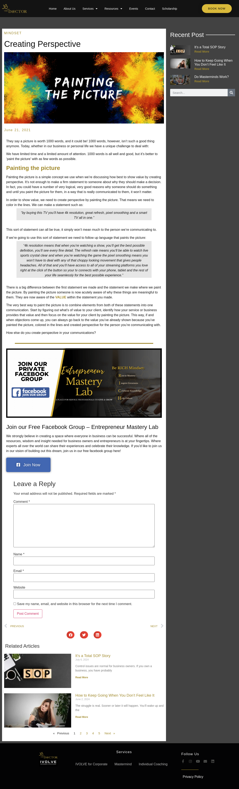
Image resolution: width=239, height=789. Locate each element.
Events (133, 8)
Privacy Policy (193, 776)
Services (90, 9)
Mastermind (123, 764)
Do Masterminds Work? (211, 77)
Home (53, 8)
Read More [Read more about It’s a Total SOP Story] (81, 677)
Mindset (13, 33)
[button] (70, 634)
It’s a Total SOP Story (92, 656)
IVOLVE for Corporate (91, 764)
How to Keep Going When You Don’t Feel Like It (114, 695)
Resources (113, 9)
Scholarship (169, 8)
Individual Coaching (153, 764)
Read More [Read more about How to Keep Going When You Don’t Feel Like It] (81, 717)
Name (18, 554)
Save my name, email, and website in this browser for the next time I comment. (74, 604)
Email (18, 571)
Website (19, 587)
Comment (21, 501)
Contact (150, 8)
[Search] (231, 92)
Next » (110, 733)
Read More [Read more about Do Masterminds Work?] (201, 81)
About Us (69, 8)
